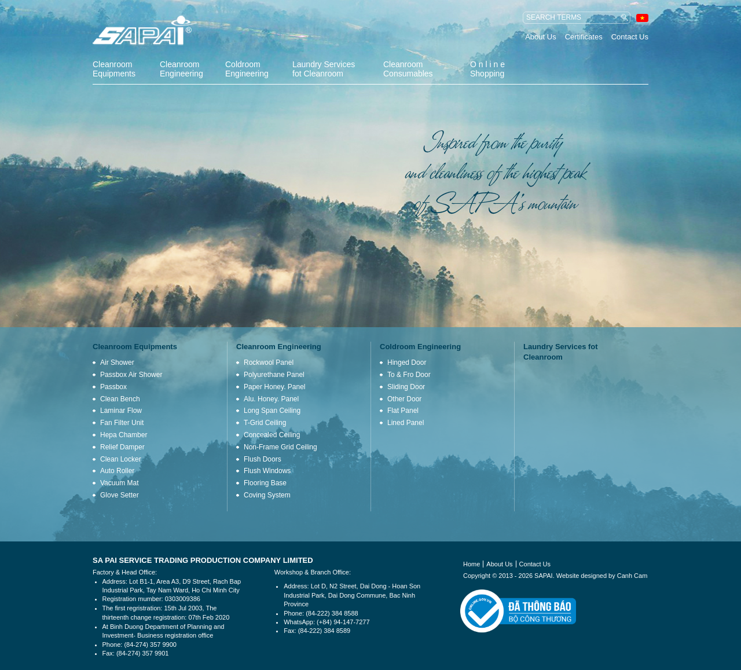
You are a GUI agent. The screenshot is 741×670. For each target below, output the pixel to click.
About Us (540, 36)
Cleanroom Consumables (408, 69)
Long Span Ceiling (272, 411)
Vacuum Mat (119, 483)
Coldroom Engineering (247, 69)
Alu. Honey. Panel (271, 399)
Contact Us (629, 36)
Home (471, 564)
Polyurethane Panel (274, 375)
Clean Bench (120, 399)
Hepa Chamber (123, 435)
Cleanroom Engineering (181, 69)
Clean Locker (120, 459)
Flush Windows (267, 471)
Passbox (113, 387)
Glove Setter (119, 495)
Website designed (581, 575)
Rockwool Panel (269, 362)
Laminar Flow (121, 411)
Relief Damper (122, 447)
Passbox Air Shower (131, 375)
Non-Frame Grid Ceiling (280, 447)
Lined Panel (405, 423)
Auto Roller (117, 471)
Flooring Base (265, 483)
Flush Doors (262, 459)
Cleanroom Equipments (114, 69)
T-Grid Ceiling (265, 423)
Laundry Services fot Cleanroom (323, 69)
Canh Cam (632, 575)
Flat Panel (403, 411)
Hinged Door (406, 362)
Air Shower (117, 362)
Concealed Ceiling (272, 435)
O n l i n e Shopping (487, 69)
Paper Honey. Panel (275, 387)
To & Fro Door (409, 375)
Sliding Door (406, 387)
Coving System (267, 495)
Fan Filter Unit (122, 423)
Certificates (584, 36)
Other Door (404, 399)
